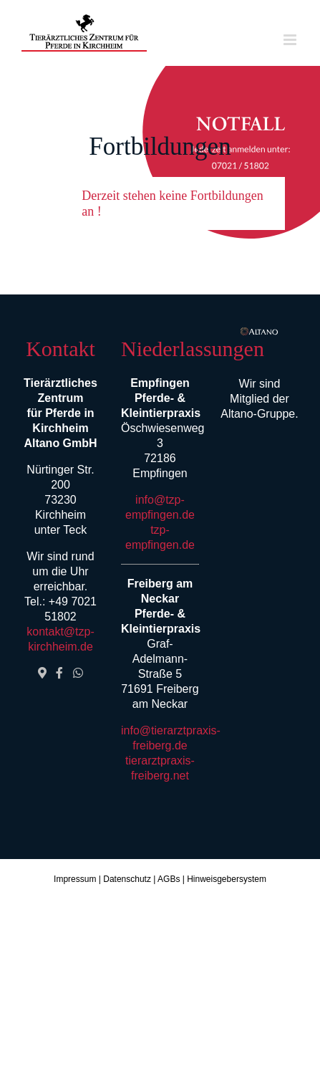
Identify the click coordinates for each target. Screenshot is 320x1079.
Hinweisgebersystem (226, 879)
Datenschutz (127, 879)
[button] (159, 203)
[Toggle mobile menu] (291, 39)
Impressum (75, 879)
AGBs (168, 879)
